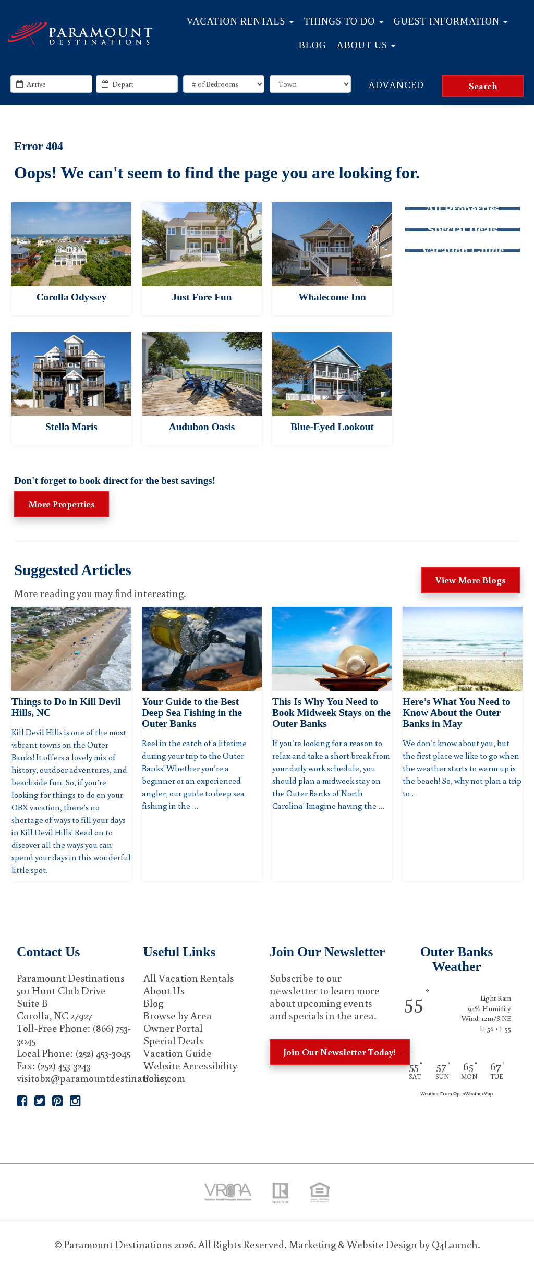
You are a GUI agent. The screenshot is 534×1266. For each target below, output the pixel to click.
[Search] (483, 86)
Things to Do (343, 21)
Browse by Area (177, 1015)
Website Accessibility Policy (190, 1071)
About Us (366, 45)
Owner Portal (173, 1027)
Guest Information (451, 21)
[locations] (310, 84)
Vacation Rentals (240, 21)
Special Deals (173, 1040)
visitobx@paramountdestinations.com (101, 1078)
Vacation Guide (177, 1053)
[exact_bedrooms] (223, 84)
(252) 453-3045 (102, 1053)
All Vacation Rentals (188, 977)
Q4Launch (455, 1244)
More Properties (61, 503)
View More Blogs (470, 580)
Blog (312, 45)
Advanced (396, 84)
